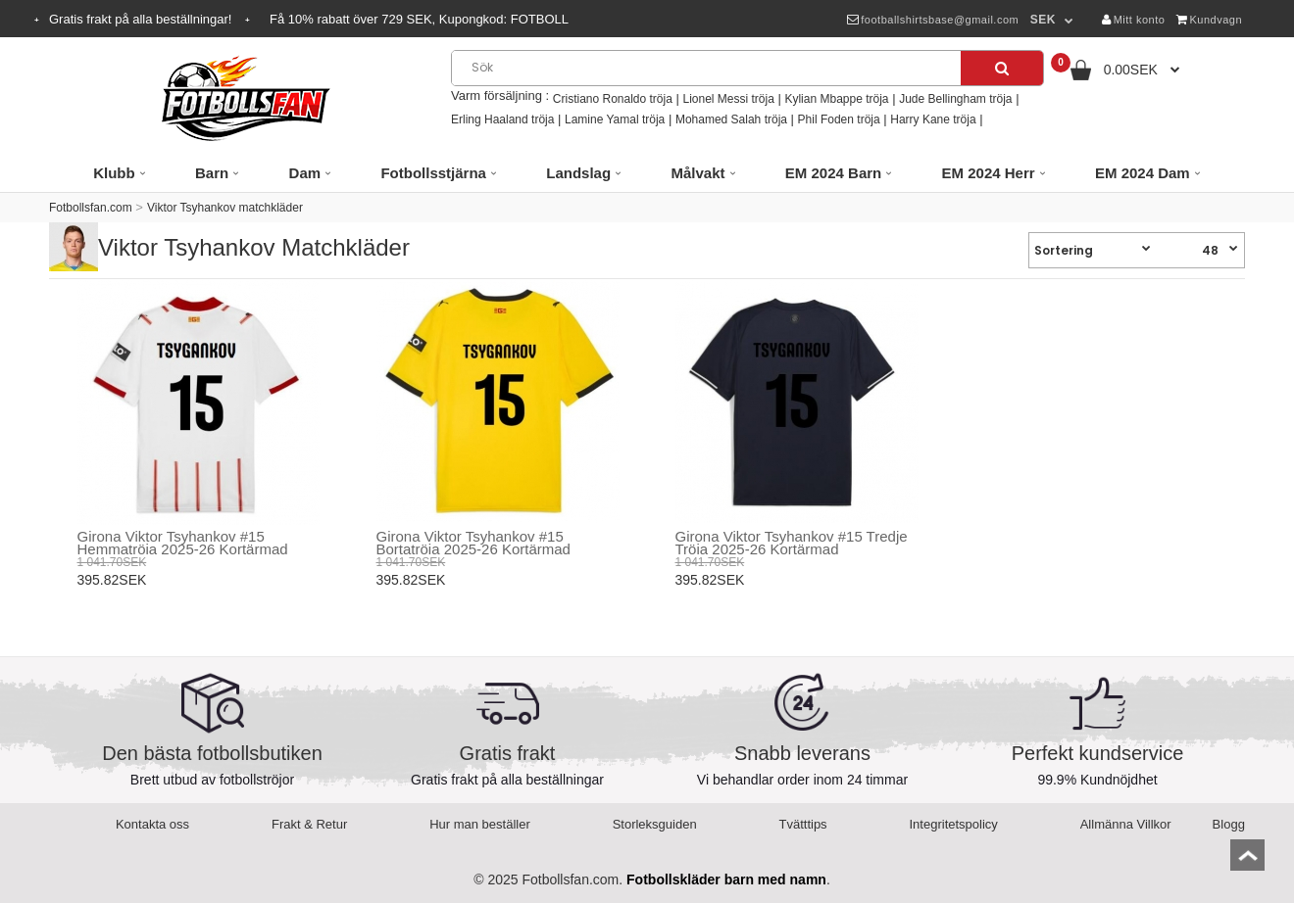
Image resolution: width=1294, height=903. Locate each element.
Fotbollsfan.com (90, 207)
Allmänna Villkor (1125, 824)
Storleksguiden (655, 824)
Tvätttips (803, 824)
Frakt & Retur (309, 824)
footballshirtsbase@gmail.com (933, 19)
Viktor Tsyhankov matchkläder (225, 207)
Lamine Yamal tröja (615, 119)
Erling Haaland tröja (502, 119)
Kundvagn (1209, 19)
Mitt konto (1133, 19)
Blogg (1229, 824)
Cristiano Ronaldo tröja (612, 99)
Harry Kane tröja (932, 119)
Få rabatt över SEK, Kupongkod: (419, 19)
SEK (1043, 19)
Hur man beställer (479, 824)
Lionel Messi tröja (727, 99)
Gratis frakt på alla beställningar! (142, 19)
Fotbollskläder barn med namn (726, 879)
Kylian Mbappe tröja (836, 99)
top (1247, 861)
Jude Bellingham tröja (955, 99)
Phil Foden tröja (839, 119)
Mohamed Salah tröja (731, 119)
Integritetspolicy (954, 824)
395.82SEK (112, 580)
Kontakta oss (152, 824)
